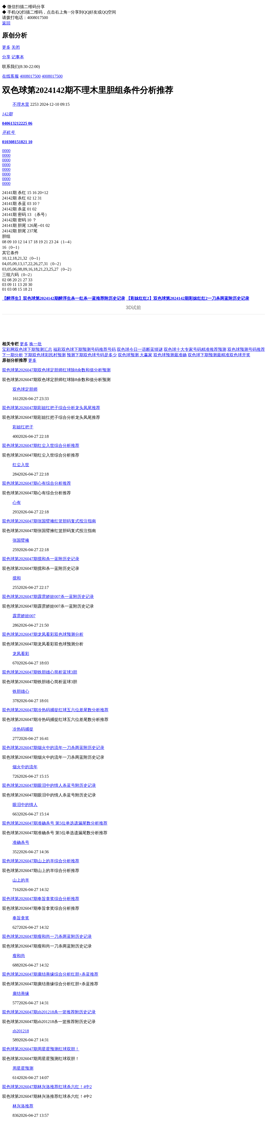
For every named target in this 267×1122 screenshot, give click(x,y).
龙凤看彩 (21, 653)
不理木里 (21, 104)
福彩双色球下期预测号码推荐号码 (84, 349)
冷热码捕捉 (23, 729)
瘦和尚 (19, 955)
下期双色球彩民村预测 (45, 355)
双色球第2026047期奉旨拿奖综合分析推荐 (40, 898)
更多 (6, 47)
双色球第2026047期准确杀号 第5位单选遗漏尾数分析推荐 (54, 823)
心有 (17, 502)
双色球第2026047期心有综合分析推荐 (36, 483)
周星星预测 (23, 1068)
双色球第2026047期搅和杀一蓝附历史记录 (40, 559)
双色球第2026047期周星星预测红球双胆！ (40, 1049)
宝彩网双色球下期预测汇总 (27, 349)
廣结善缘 (21, 993)
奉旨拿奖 (21, 918)
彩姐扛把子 (23, 427)
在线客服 (10, 76)
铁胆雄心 (21, 691)
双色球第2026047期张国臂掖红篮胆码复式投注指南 (49, 521)
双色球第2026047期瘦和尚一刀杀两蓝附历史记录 (47, 936)
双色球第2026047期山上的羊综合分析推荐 (40, 861)
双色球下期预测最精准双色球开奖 (219, 355)
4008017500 (30, 76)
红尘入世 (21, 465)
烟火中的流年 (25, 767)
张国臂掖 (21, 540)
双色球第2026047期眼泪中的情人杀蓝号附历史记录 (49, 785)
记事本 (17, 57)
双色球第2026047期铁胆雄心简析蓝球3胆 (39, 672)
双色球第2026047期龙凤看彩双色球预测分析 (42, 634)
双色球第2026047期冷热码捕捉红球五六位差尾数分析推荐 (55, 710)
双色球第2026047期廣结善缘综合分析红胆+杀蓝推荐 (50, 974)
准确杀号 (21, 842)
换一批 (35, 344)
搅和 (17, 578)
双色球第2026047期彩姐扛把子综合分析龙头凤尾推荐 (51, 408)
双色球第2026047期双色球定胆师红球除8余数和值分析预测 (56, 370)
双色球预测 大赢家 (135, 355)
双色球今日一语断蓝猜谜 (140, 349)
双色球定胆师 (25, 389)
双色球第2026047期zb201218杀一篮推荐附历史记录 (49, 1012)
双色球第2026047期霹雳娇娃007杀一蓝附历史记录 (48, 596)
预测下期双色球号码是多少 (92, 355)
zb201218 (21, 1031)
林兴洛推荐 (23, 1106)
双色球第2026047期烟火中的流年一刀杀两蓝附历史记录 (53, 747)
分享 (6, 57)
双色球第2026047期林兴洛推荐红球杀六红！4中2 (47, 1086)
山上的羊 (21, 880)
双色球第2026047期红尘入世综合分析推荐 (40, 445)
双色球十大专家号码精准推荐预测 (195, 349)
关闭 (15, 47)
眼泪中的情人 (25, 804)
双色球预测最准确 (170, 355)
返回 (6, 23)
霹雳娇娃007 (24, 616)
